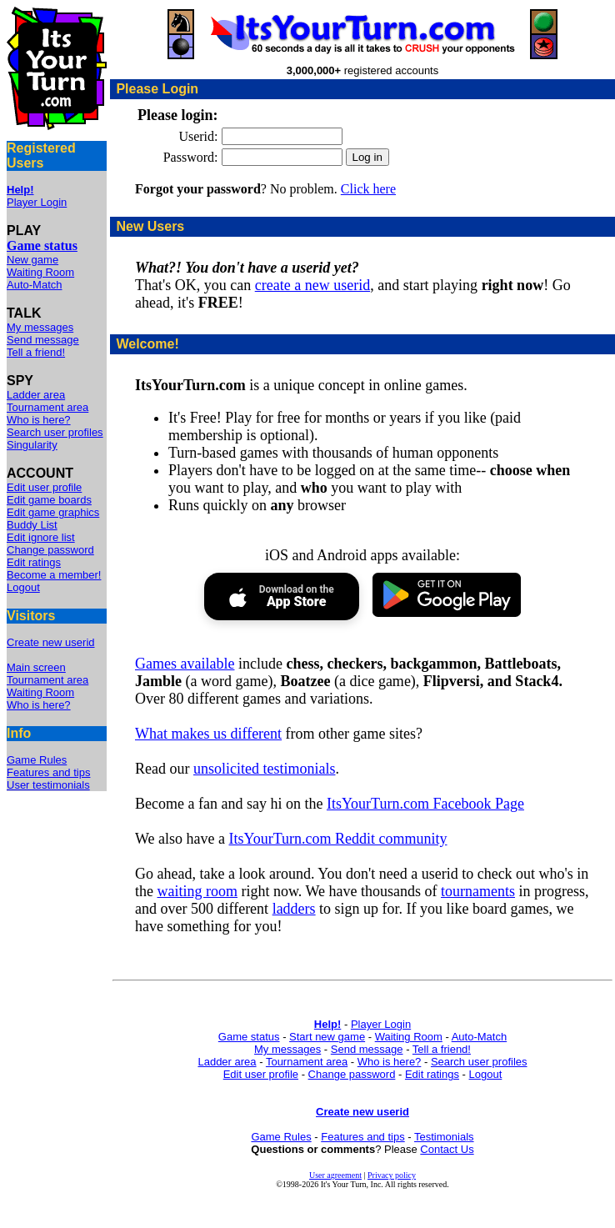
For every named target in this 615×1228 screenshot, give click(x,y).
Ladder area (36, 394)
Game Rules (37, 760)
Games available (184, 663)
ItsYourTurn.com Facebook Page (425, 803)
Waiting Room (40, 272)
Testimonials (444, 1136)
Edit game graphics (53, 512)
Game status (249, 1036)
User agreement (335, 1175)
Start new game (327, 1036)
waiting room (198, 891)
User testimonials (48, 785)
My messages (40, 327)
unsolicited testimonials (264, 768)
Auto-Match (34, 284)
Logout (23, 587)
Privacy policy (392, 1175)
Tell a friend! (36, 352)
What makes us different (208, 733)
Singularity (32, 445)
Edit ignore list (41, 537)
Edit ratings (34, 562)
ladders (294, 908)
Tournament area (47, 407)
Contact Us (446, 1149)
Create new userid (51, 642)
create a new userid (312, 285)
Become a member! (54, 575)
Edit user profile (44, 487)
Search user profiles (55, 432)
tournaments (478, 891)
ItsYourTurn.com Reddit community (338, 838)
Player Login (37, 202)
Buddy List (32, 525)
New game (32, 259)
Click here (368, 189)
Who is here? (39, 420)
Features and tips (48, 772)
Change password (50, 550)
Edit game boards (49, 500)
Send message (43, 339)
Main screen (36, 667)
